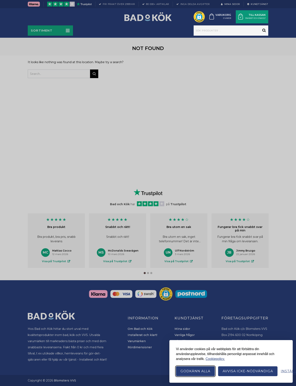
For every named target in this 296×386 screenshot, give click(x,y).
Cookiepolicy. (215, 359)
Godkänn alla (195, 371)
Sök (264, 30)
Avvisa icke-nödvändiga (248, 371)
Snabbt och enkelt (255, 18)
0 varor (227, 18)
